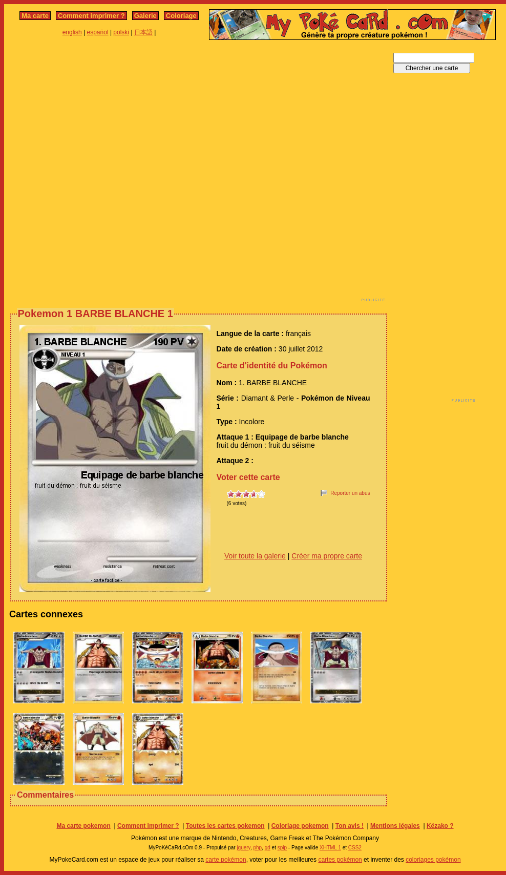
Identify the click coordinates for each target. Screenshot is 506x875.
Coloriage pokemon (300, 825)
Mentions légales (395, 825)
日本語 (143, 32)
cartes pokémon (340, 859)
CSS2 (355, 847)
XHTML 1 (330, 847)
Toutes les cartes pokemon (225, 825)
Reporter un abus (350, 493)
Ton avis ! (349, 825)
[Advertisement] (121, 174)
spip (282, 847)
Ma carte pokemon (83, 825)
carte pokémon (225, 859)
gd (267, 847)
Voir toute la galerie (255, 556)
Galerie (145, 15)
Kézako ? (440, 825)
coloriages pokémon (433, 859)
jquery (243, 847)
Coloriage (181, 15)
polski (121, 32)
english (72, 32)
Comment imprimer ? (91, 15)
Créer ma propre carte (326, 556)
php (257, 847)
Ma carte (35, 15)
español (98, 32)
